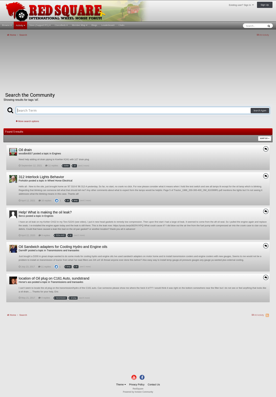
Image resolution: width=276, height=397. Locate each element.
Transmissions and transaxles (63, 250)
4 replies (44, 297)
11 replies (51, 165)
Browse (7, 25)
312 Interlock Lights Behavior (41, 177)
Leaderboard (107, 25)
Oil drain (25, 150)
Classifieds (61, 25)
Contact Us (154, 384)
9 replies (44, 235)
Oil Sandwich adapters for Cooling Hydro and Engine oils (63, 247)
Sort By (264, 138)
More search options (27, 121)
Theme (121, 384)
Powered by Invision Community (138, 392)
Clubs (121, 25)
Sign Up (265, 5)
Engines (56, 153)
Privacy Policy (137, 384)
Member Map (79, 25)
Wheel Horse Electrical (59, 180)
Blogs (94, 25)
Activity (20, 25)
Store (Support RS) (40, 25)
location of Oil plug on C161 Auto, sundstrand (54, 278)
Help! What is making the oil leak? (45, 212)
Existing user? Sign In (241, 5)
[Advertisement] (68, 65)
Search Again (259, 110)
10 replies (45, 200)
